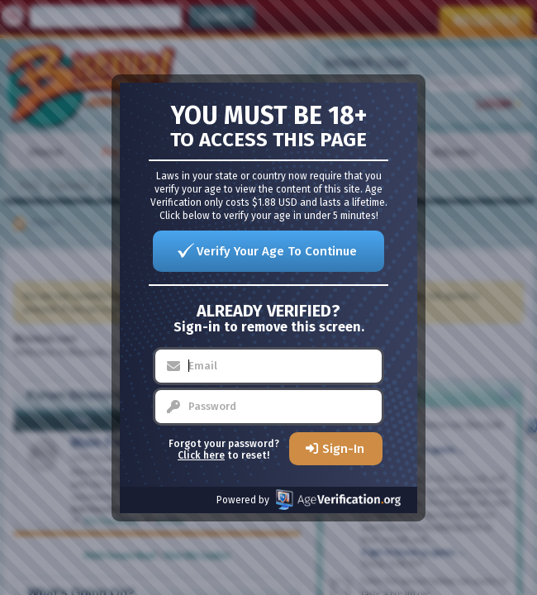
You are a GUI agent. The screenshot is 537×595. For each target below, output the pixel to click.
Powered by (308, 499)
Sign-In (343, 448)
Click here (201, 455)
